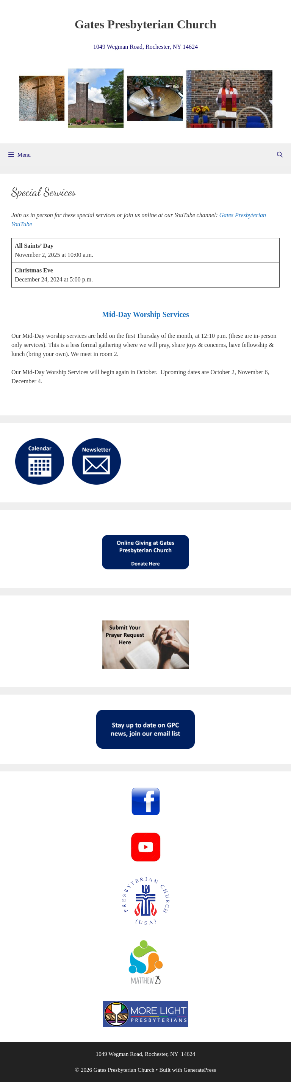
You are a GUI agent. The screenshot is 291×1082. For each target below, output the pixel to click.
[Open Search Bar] (280, 154)
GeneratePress (199, 1070)
